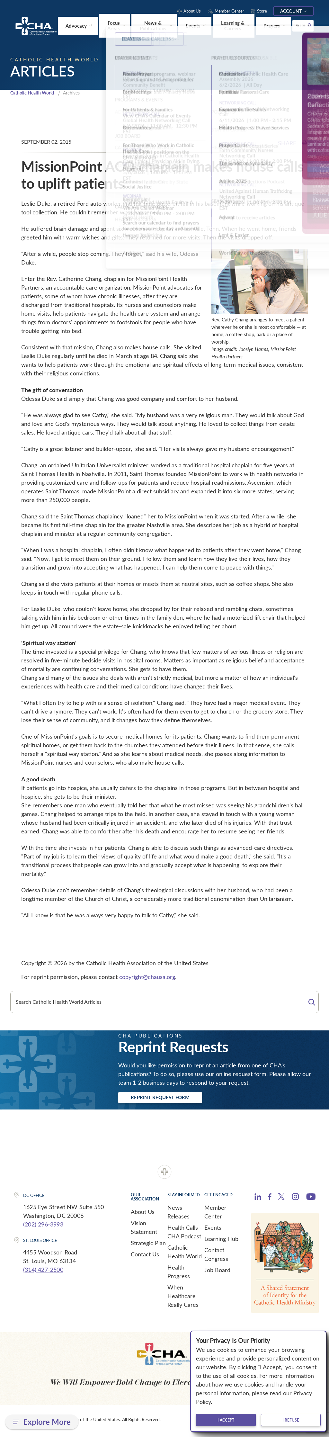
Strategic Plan (148, 1245)
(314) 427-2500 (43, 1271)
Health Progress (178, 1273)
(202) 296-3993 (43, 1226)
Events (212, 1229)
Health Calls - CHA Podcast (184, 1234)
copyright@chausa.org (147, 977)
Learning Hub (221, 1240)
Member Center (215, 1214)
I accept (226, 1420)
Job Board (217, 1272)
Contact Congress (216, 1256)
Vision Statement (144, 1229)
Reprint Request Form (168, 1098)
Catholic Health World (34, 93)
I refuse (290, 1420)
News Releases (178, 1214)
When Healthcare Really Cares (183, 1297)
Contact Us (145, 1256)
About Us (143, 1213)
